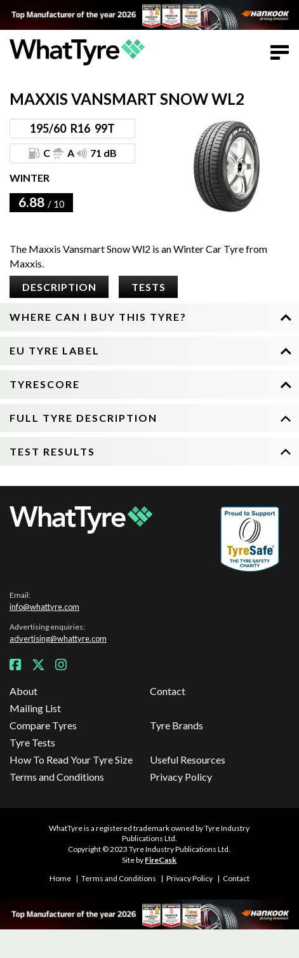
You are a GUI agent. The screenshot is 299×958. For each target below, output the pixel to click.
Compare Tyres (43, 725)
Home (60, 878)
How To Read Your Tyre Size (71, 759)
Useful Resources (187, 759)
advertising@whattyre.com (58, 638)
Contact (167, 691)
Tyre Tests (32, 742)
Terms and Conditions (57, 777)
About (23, 691)
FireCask (160, 860)
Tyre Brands (176, 725)
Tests (148, 287)
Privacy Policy (181, 777)
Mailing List (35, 708)
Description (59, 287)
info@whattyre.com (44, 607)
